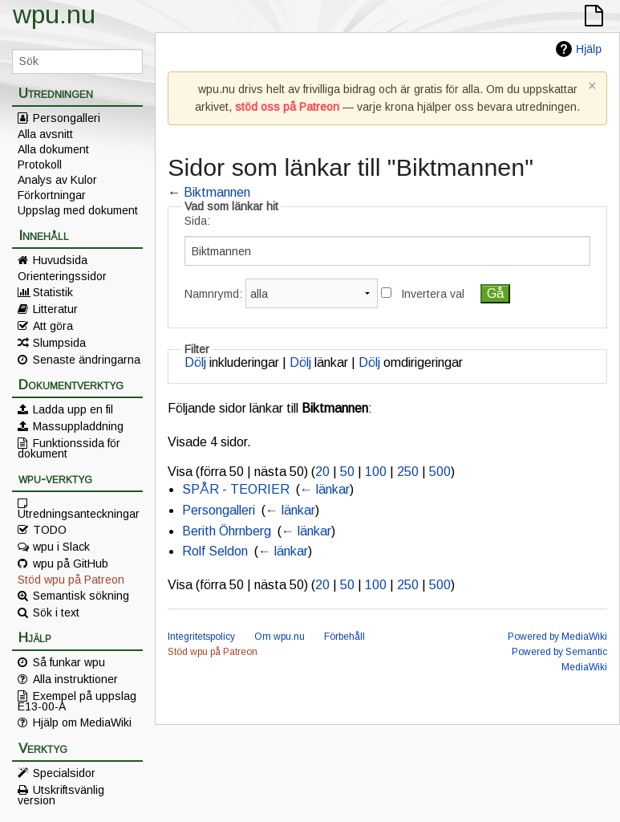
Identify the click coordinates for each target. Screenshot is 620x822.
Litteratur (55, 309)
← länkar (325, 489)
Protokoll (40, 164)
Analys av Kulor (57, 180)
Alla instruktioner (75, 679)
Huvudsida (60, 260)
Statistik (53, 292)
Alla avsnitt (45, 134)
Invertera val (432, 293)
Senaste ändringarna (86, 359)
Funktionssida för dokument (69, 447)
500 (440, 471)
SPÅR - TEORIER (236, 489)
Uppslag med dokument (78, 210)
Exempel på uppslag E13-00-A (77, 700)
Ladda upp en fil (73, 409)
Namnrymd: (213, 293)
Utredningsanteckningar (79, 513)
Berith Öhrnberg (226, 531)
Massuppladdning (78, 426)
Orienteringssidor (62, 276)
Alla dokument (53, 149)
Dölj (195, 362)
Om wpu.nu (279, 636)
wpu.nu (54, 14)
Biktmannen (217, 192)
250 (408, 471)
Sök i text (56, 612)
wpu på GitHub (70, 563)
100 (376, 471)
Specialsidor (64, 773)
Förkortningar (52, 195)
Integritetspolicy (201, 636)
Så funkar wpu (69, 662)
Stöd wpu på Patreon (71, 579)
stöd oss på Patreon (287, 106)
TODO (50, 529)
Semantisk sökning (81, 595)
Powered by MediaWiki (557, 636)
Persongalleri (66, 118)
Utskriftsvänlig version (61, 794)
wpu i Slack (61, 546)
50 (347, 471)
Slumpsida (59, 342)
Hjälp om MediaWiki (82, 722)
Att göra (53, 326)
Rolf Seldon (215, 551)
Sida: (197, 220)
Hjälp (589, 49)
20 (322, 471)
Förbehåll (344, 636)
